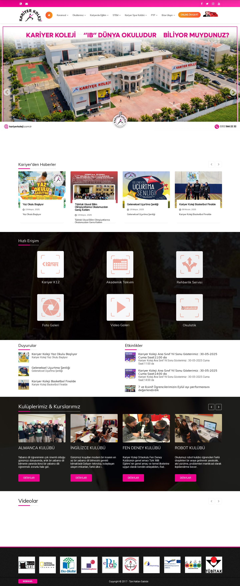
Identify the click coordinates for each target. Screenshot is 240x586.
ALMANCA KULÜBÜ (36, 447)
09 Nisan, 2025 (187, 209)
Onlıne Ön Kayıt (189, 14)
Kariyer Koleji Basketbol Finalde (197, 204)
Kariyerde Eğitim (98, 15)
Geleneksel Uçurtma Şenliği (142, 204)
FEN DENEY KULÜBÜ (142, 447)
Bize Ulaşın (167, 15)
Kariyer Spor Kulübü (134, 15)
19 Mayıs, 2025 (31, 209)
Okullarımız (78, 15)
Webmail (28, 581)
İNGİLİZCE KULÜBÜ (88, 447)
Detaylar (29, 477)
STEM (115, 15)
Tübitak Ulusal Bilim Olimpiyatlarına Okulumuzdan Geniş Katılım (91, 207)
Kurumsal (61, 15)
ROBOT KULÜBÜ (190, 447)
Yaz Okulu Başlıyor (33, 204)
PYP (153, 15)
